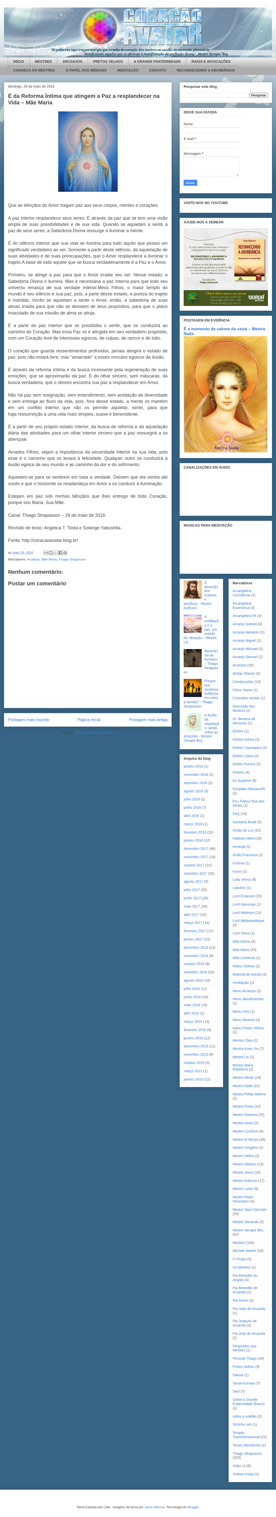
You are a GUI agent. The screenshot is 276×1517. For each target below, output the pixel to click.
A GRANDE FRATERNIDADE (157, 61)
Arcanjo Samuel (245, 657)
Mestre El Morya (245, 1139)
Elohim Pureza (244, 764)
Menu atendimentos (248, 999)
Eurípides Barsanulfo (249, 789)
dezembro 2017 (196, 849)
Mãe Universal (244, 958)
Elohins (238, 772)
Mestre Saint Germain (250, 1210)
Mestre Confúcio (245, 1131)
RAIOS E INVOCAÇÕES (211, 61)
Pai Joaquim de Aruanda (245, 1323)
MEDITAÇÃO (128, 70)
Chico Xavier (242, 690)
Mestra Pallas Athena (249, 1094)
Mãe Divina (241, 941)
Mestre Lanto (243, 1189)
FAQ (236, 814)
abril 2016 (191, 1013)
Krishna (238, 863)
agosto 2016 (193, 980)
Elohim (238, 731)
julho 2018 (192, 799)
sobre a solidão (244, 1416)
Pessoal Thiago (245, 1358)
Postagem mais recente (28, 720)
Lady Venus (242, 879)
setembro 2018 (195, 783)
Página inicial (89, 720)
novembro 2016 (196, 956)
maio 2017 (192, 906)
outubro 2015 (194, 1063)
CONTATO (157, 70)
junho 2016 (192, 997)
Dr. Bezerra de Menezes (244, 721)
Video (237, 1466)
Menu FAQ (241, 1011)
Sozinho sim (242, 1424)
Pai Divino (240, 1300)
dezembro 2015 (196, 1046)
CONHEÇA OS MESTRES (34, 70)
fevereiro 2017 (195, 931)
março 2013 (193, 1071)
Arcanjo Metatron (246, 632)
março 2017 (193, 923)
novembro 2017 (196, 857)
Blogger (192, 1507)
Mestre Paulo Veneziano (243, 1199)
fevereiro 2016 (195, 1030)
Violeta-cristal (243, 1474)
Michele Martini (244, 1251)
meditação (241, 983)
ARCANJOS (72, 61)
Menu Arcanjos (244, 991)
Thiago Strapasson (72, 559)
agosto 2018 (193, 791)
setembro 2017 (195, 873)
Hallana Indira (243, 838)
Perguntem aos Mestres (244, 1348)
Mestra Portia (243, 1106)
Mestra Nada (243, 1086)
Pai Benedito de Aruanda (245, 1290)
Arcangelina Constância (242, 593)
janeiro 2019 (193, 766)
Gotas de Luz (243, 830)
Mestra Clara (243, 1040)
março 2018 (193, 824)
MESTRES (43, 61)
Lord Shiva (241, 933)
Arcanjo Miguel (244, 641)
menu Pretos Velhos (248, 1028)
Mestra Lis (241, 1057)
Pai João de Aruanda (249, 1309)
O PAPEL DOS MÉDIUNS (86, 70)
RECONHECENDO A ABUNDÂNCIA (206, 70)
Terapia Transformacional (246, 1435)
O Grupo (239, 1259)
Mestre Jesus (243, 1172)
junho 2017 (192, 898)
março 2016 (193, 1022)
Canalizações (243, 682)
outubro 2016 (194, 964)
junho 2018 (192, 807)
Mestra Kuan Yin (245, 1049)
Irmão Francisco (245, 855)
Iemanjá (239, 847)
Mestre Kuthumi (245, 1181)
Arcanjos (33, 559)
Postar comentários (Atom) (94, 732)
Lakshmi (239, 888)
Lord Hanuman (244, 904)
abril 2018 (191, 816)
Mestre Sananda (245, 1222)
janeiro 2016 (193, 1038)
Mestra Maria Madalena (243, 1067)
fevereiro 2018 (195, 832)
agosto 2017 (193, 881)
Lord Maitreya (243, 913)
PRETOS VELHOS (108, 61)
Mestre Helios (243, 1156)
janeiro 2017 (193, 939)
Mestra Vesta (243, 1123)
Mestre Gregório (245, 1148)
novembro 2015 (196, 1054)
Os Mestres (242, 1267)
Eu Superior (242, 781)
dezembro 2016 (196, 947)
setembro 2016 (195, 972)
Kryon (237, 871)
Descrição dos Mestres (244, 708)
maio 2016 (192, 1005)
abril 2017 (191, 915)
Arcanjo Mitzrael (245, 649)
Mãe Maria (49, 559)
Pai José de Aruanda (249, 1334)
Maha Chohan (244, 966)
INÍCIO (18, 61)
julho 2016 (192, 989)
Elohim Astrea (243, 739)
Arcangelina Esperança (242, 605)
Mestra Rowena (245, 1115)
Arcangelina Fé (244, 616)
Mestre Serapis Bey (248, 1230)
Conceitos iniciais (246, 698)
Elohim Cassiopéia (247, 748)
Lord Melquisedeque (248, 921)
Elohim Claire (243, 756)
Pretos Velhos (243, 1367)
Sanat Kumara (244, 1383)
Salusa (238, 1375)
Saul (236, 1391)
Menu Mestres (244, 1020)
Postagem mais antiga (148, 720)
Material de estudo (247, 974)
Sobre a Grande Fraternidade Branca (249, 1402)
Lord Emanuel (243, 896)
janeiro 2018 (193, 840)
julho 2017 (192, 890)
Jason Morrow (154, 1507)
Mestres (239, 1243)
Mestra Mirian (243, 1078)
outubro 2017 (194, 865)
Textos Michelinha (246, 1445)
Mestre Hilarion (244, 1164)
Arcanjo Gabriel (245, 624)
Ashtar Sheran (244, 673)
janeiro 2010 (193, 1079)
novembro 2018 (196, 775)
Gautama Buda (244, 822)
